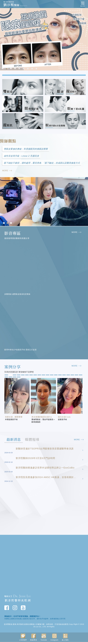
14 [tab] (59, 375)
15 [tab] (64, 375)
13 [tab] (55, 375)
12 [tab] (51, 375)
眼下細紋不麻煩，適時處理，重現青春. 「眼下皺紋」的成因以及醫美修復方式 (42, 163)
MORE (7, 171)
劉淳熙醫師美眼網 (17, 600)
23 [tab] (18, 377)
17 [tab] (72, 375)
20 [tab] (6, 377)
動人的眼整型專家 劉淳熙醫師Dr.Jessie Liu (26, 4)
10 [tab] (43, 375)
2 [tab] (7, 69)
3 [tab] (11, 69)
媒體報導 (32, 440)
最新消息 (13, 440)
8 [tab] (32, 69)
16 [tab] (68, 375)
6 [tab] (24, 69)
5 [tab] (19, 69)
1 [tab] (2, 69)
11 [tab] (47, 375)
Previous (2, 39)
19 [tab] (80, 375)
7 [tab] (28, 69)
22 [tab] (14, 377)
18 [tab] (76, 375)
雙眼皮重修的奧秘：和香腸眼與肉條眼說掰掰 (26, 149)
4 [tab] (15, 69)
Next (85, 39)
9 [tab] (36, 69)
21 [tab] (10, 377)
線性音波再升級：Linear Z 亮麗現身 (21, 156)
